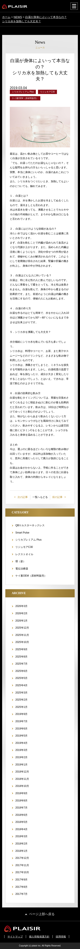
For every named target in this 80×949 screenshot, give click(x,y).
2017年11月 (22, 865)
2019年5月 (21, 735)
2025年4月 (21, 685)
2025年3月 (21, 692)
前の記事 (57, 497)
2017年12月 (22, 857)
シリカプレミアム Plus (28, 539)
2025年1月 (21, 706)
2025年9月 (21, 649)
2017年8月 (21, 886)
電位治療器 (21, 568)
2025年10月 (22, 642)
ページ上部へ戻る (42, 914)
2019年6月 (21, 728)
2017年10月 (22, 872)
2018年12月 (22, 771)
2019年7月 (21, 721)
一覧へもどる (40, 497)
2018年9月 (21, 793)
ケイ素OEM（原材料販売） (31, 575)
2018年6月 (21, 814)
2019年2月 (21, 757)
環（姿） (20, 561)
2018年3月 (21, 836)
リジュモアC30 (24, 546)
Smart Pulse (22, 532)
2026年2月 (21, 613)
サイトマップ (15, 936)
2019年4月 (21, 742)
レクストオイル (24, 554)
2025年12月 (22, 627)
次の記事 (22, 497)
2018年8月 (21, 800)
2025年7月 (21, 663)
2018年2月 (21, 843)
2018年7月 (21, 807)
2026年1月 (21, 620)
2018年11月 (22, 778)
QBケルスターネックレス (30, 525)
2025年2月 (21, 699)
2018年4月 (21, 829)
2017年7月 (21, 893)
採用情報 (61, 936)
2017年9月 (21, 879)
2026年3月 (21, 606)
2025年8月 (21, 656)
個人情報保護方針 (39, 936)
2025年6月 (21, 671)
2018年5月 (21, 821)
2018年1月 (21, 850)
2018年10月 (22, 786)
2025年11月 (22, 635)
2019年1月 (21, 764)
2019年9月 (21, 714)
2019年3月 (21, 750)
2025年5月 (21, 678)
